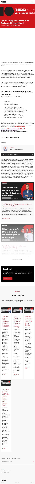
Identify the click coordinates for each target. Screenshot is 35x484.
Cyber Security (16, 25)
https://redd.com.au (20, 126)
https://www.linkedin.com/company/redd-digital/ (13, 128)
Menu (32, 2)
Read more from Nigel (17, 259)
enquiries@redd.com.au (25, 124)
